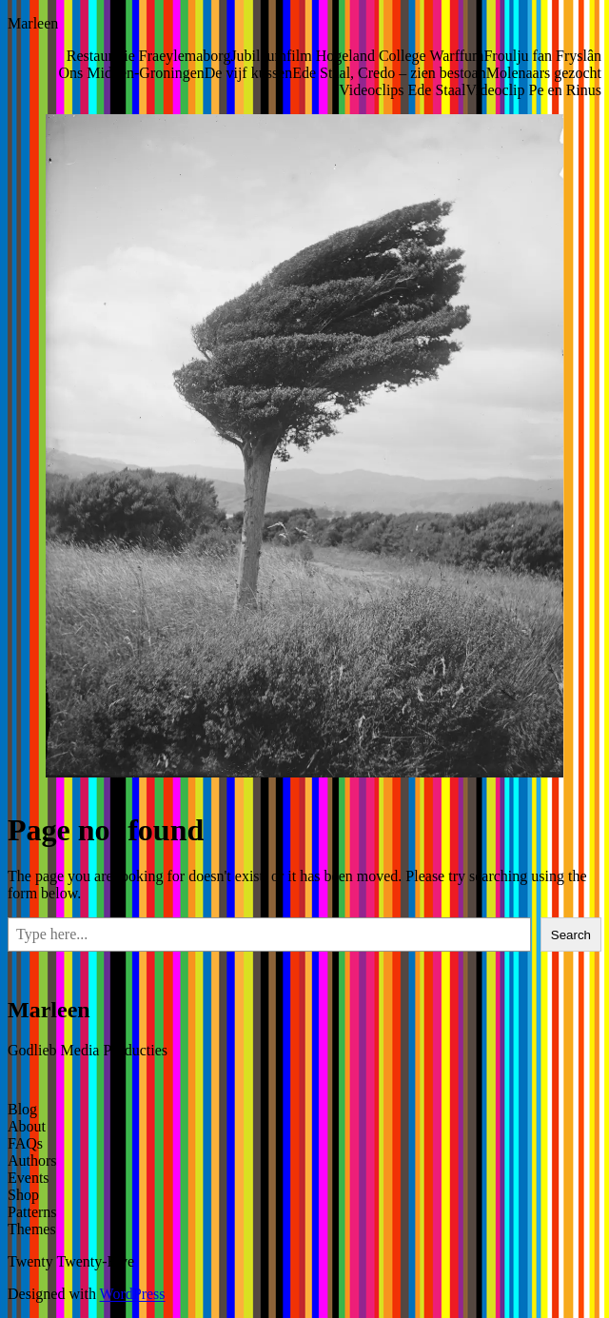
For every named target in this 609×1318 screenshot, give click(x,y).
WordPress (133, 1294)
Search (571, 935)
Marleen (33, 23)
